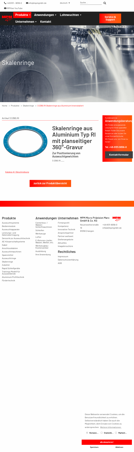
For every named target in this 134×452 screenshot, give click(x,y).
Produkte (21, 15)
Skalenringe (28, 106)
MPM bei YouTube (13, 8)
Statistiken (107, 433)
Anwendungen (44, 15)
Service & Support (110, 18)
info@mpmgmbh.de (36, 3)
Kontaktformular (119, 155)
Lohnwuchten (69, 15)
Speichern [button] (94, 447)
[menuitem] (64, 3)
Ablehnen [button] (119, 447)
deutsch (64, 3)
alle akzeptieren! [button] (107, 442)
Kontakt (45, 21)
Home (4, 106)
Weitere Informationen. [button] (110, 427)
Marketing (121, 433)
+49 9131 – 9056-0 (13, 3)
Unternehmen (24, 21)
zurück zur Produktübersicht (50, 410)
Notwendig (93, 433)
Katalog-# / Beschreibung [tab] (17, 172)
